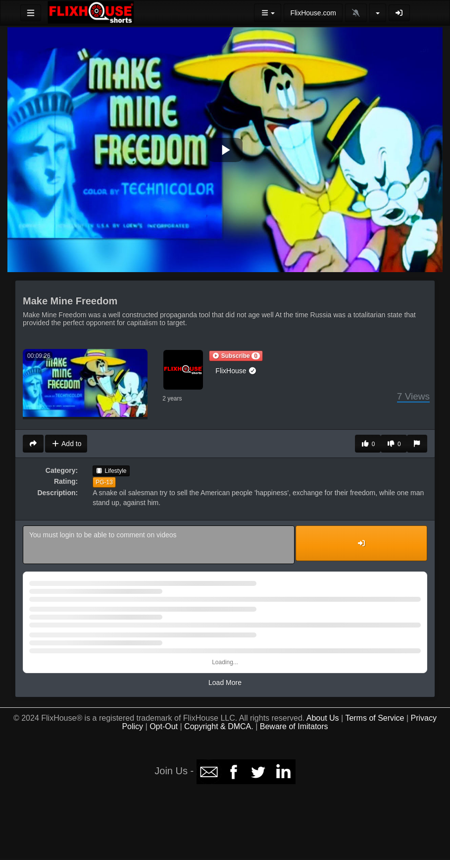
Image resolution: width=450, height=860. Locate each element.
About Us (322, 718)
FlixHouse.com (313, 13)
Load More (225, 683)
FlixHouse (236, 371)
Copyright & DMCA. (218, 726)
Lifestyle (111, 470)
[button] (235, 355)
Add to (66, 444)
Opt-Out (164, 726)
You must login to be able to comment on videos (159, 544)
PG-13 (104, 482)
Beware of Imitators (294, 726)
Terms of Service (374, 718)
